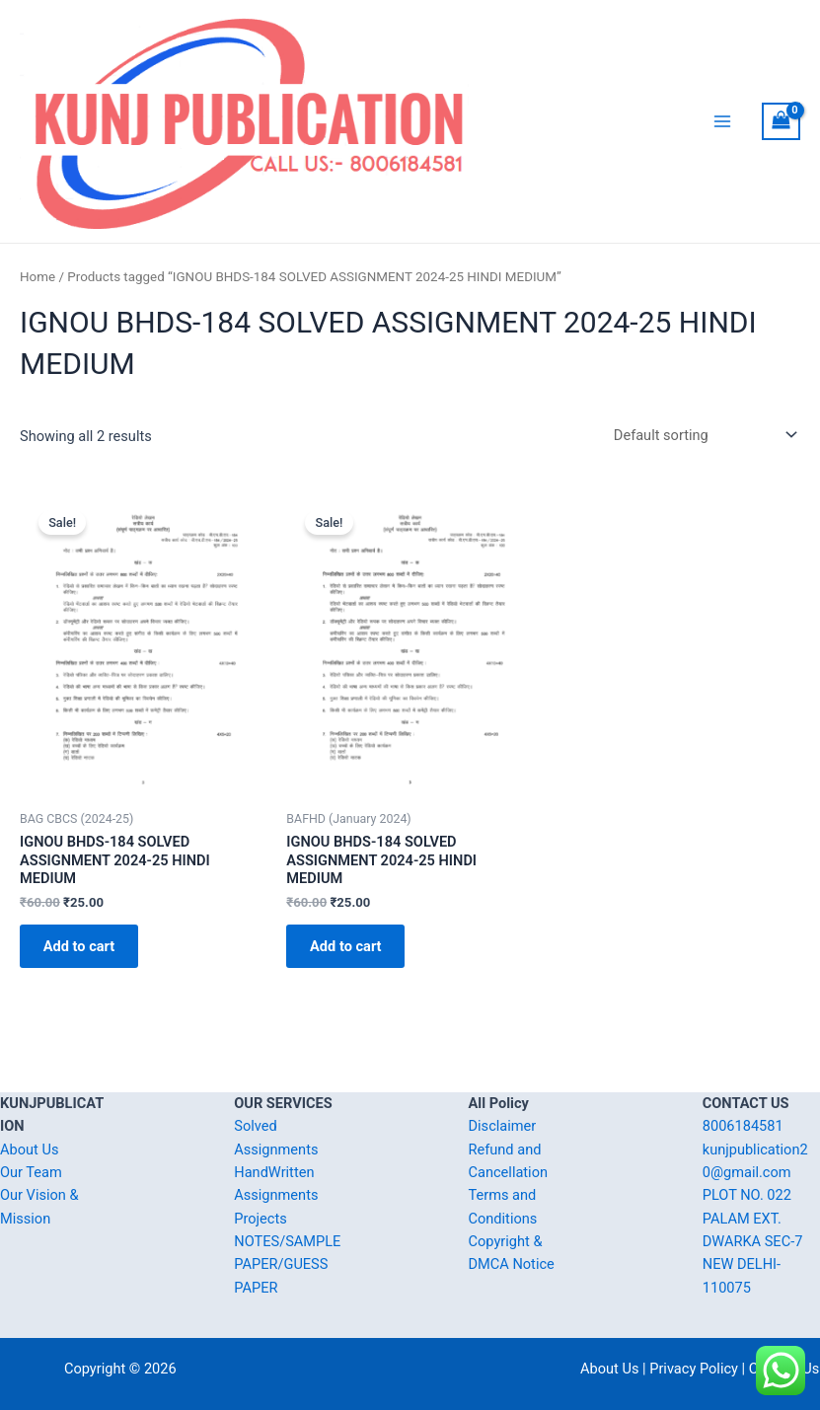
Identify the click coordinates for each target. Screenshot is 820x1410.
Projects (260, 1218)
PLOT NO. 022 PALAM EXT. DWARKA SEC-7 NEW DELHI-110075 (753, 1242)
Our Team (31, 1172)
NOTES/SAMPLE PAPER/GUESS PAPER (287, 1264)
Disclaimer (503, 1127)
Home (37, 319)
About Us (29, 1149)
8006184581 (743, 1127)
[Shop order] (701, 477)
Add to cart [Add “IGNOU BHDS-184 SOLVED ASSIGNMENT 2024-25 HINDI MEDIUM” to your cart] (82, 990)
